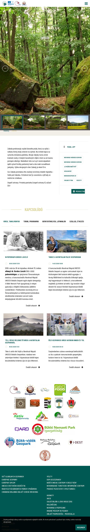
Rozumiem (81, 527)
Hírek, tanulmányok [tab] (11, 221)
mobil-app (71, 147)
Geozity (79, 180)
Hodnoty (6, 130)
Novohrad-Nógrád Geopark (73, 157)
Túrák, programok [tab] (31, 221)
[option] (45, 68)
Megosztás (79, 191)
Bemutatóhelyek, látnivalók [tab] (54, 221)
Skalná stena (68, 180)
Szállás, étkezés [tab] (77, 221)
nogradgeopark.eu (70, 176)
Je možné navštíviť (70, 167)
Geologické (67, 171)
